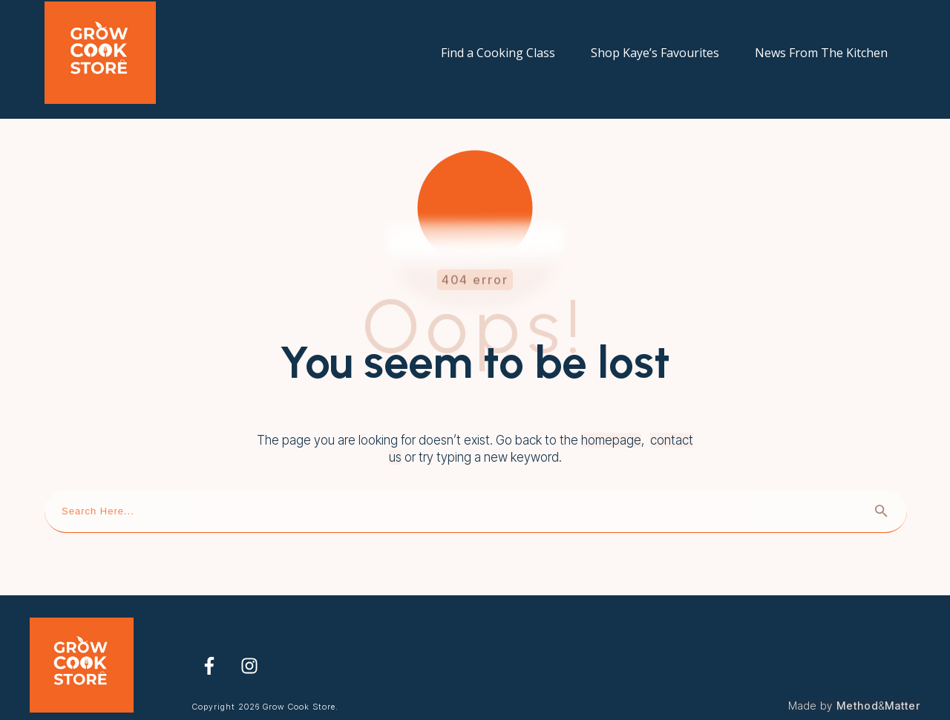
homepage (611, 424)
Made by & (854, 690)
